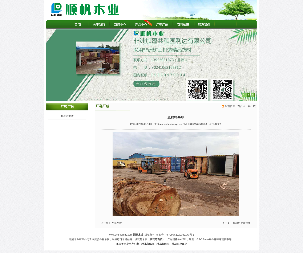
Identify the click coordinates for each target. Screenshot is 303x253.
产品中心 (141, 24)
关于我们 (99, 24)
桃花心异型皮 (179, 243)
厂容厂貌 (162, 24)
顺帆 (135, 234)
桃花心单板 (147, 243)
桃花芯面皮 (67, 116)
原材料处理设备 (242, 222)
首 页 (77, 24)
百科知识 (183, 24)
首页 (240, 106)
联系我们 (204, 24)
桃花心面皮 (163, 243)
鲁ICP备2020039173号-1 (180, 234)
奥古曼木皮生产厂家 (127, 243)
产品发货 (117, 222)
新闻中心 (120, 24)
